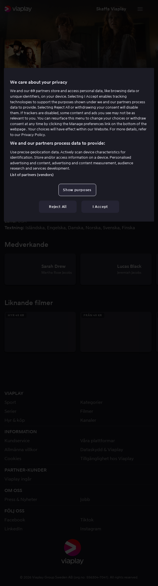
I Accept (100, 206)
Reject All (58, 206)
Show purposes (77, 189)
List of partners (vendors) (32, 174)
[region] (79, 145)
